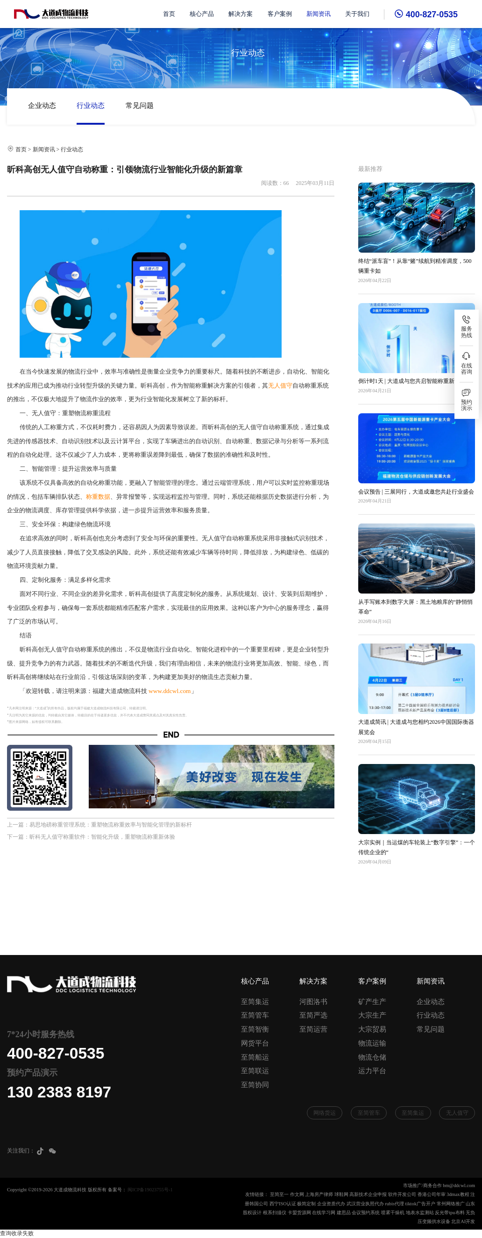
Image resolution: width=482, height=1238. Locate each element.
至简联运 (255, 1071)
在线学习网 (323, 1212)
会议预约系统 (366, 1212)
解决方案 (240, 14)
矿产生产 (372, 1001)
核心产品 (202, 14)
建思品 (344, 1212)
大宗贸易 (372, 1029)
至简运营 (313, 1029)
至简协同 (255, 1085)
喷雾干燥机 (392, 1212)
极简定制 (306, 1203)
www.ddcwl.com (170, 690)
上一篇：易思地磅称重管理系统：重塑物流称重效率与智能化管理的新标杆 (99, 824)
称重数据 (98, 496)
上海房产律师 (319, 1194)
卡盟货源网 (299, 1212)
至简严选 (313, 1015)
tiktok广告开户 (420, 1203)
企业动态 (42, 105)
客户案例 (280, 14)
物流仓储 (372, 1057)
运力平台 (372, 1071)
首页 (169, 14)
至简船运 (255, 1057)
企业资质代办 (331, 1203)
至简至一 (279, 1194)
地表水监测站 (420, 1212)
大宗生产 (372, 1015)
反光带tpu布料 (449, 1212)
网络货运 (324, 1113)
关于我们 (357, 14)
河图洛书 (313, 1001)
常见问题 (140, 105)
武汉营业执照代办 (365, 1203)
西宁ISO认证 (282, 1203)
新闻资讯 (318, 14)
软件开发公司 (402, 1194)
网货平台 (255, 1043)
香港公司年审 (432, 1194)
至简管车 (255, 1015)
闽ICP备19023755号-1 (150, 1189)
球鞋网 (341, 1194)
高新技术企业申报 (368, 1194)
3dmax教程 (458, 1194)
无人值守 (280, 385)
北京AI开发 (463, 1221)
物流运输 (372, 1043)
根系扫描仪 (274, 1212)
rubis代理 (394, 1203)
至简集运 (255, 1001)
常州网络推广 (451, 1203)
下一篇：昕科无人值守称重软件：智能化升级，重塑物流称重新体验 (91, 837)
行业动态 (91, 105)
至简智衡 (255, 1029)
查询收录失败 (17, 1233)
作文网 (297, 1194)
